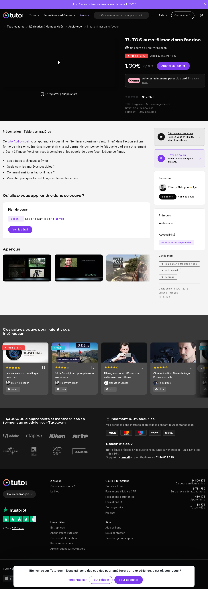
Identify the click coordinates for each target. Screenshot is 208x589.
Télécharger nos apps (119, 538)
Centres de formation (63, 538)
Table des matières (37, 131)
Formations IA (113, 502)
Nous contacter (115, 532)
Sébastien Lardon (118, 383)
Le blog (54, 491)
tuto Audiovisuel (18, 141)
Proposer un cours (61, 543)
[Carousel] (104, 369)
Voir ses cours (186, 196)
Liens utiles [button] (57, 522)
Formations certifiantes (120, 496)
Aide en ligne (113, 527)
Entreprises (57, 527)
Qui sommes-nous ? (62, 486)
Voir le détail (20, 229)
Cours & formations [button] (117, 481)
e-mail (125, 457)
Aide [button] (108, 522)
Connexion (182, 15)
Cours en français (20, 494)
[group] (27, 268)
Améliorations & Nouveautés (67, 548)
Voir (61, 218)
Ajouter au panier (173, 66)
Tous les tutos (16, 26)
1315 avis (18, 528)
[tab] (12, 131)
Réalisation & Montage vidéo (46, 26)
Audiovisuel (75, 26)
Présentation (12, 131)
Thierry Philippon (156, 47)
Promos (84, 15)
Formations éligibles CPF (120, 491)
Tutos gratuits (114, 507)
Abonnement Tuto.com (64, 532)
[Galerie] (76, 268)
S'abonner (168, 196)
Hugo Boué (164, 383)
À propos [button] (56, 481)
